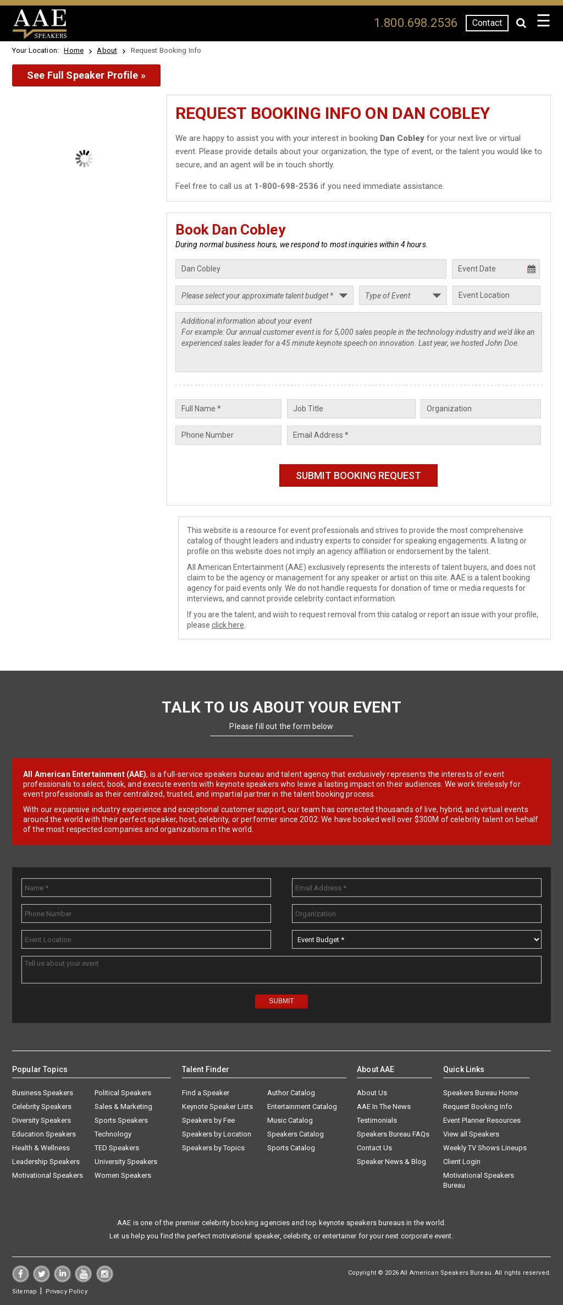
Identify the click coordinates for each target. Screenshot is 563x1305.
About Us (372, 1093)
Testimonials (377, 1120)
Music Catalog (290, 1120)
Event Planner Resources (482, 1120)
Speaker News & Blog (391, 1161)
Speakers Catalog (295, 1134)
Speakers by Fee (208, 1120)
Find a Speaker (205, 1093)
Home (74, 50)
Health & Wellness (41, 1148)
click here (228, 625)
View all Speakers (471, 1134)
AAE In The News (384, 1106)
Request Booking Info (477, 1106)
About (107, 50)
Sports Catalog (291, 1148)
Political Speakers (123, 1093)
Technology (113, 1134)
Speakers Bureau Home (480, 1093)
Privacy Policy (66, 1291)
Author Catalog (291, 1093)
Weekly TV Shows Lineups (485, 1148)
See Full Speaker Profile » (86, 75)
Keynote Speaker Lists (217, 1106)
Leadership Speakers (46, 1161)
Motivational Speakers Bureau (478, 1180)
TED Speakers (117, 1148)
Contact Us (374, 1148)
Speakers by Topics (213, 1148)
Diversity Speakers (41, 1120)
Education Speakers (44, 1134)
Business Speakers (42, 1093)
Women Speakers (123, 1175)
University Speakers (126, 1161)
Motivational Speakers (47, 1175)
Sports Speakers (121, 1120)
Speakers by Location (216, 1134)
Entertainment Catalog (302, 1106)
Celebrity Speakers (41, 1106)
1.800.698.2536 (415, 23)
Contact (487, 23)
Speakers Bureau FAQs (393, 1134)
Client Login (462, 1161)
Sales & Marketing (123, 1106)
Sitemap (24, 1291)
